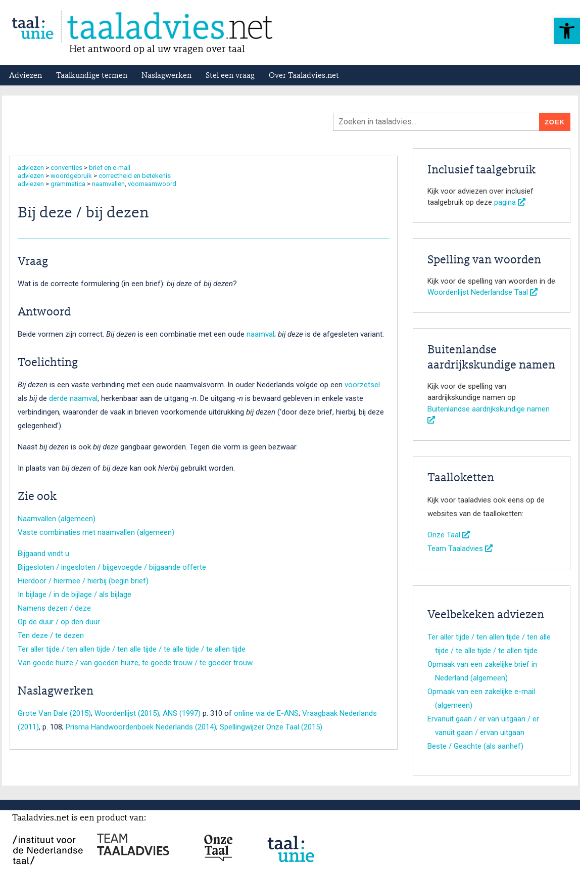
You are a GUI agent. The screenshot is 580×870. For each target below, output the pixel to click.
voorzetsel (362, 384)
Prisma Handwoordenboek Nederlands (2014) (141, 726)
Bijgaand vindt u (43, 553)
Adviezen (25, 76)
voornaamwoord (152, 184)
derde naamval (73, 398)
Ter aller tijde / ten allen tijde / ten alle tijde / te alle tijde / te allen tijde (132, 649)
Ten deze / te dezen (51, 635)
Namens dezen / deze (54, 608)
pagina (509, 202)
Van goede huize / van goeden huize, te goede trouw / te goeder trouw (135, 662)
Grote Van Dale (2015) (54, 713)
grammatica (68, 184)
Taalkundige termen (91, 76)
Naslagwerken (166, 76)
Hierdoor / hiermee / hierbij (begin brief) (83, 580)
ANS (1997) (182, 713)
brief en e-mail (109, 167)
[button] (567, 31)
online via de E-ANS (266, 713)
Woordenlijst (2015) (126, 713)
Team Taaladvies (460, 548)
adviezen (31, 167)
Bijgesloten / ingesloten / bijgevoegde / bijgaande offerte (112, 567)
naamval (260, 334)
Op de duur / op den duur (59, 621)
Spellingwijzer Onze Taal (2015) (271, 726)
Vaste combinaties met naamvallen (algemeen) (96, 532)
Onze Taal (448, 534)
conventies (66, 167)
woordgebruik (71, 175)
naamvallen (108, 184)
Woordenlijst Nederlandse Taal (482, 292)
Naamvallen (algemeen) (56, 518)
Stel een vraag (230, 76)
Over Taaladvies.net (304, 76)
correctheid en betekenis (135, 175)
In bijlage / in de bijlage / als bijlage (74, 594)
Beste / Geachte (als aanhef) (475, 746)
